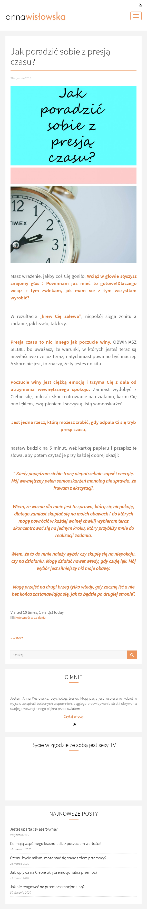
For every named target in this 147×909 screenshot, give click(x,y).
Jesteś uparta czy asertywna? (33, 829)
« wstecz (17, 638)
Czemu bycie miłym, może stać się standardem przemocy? (58, 857)
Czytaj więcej (74, 716)
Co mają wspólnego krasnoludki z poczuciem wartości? (55, 843)
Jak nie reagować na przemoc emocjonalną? (47, 886)
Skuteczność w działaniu (30, 617)
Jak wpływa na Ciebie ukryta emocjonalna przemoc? (53, 872)
